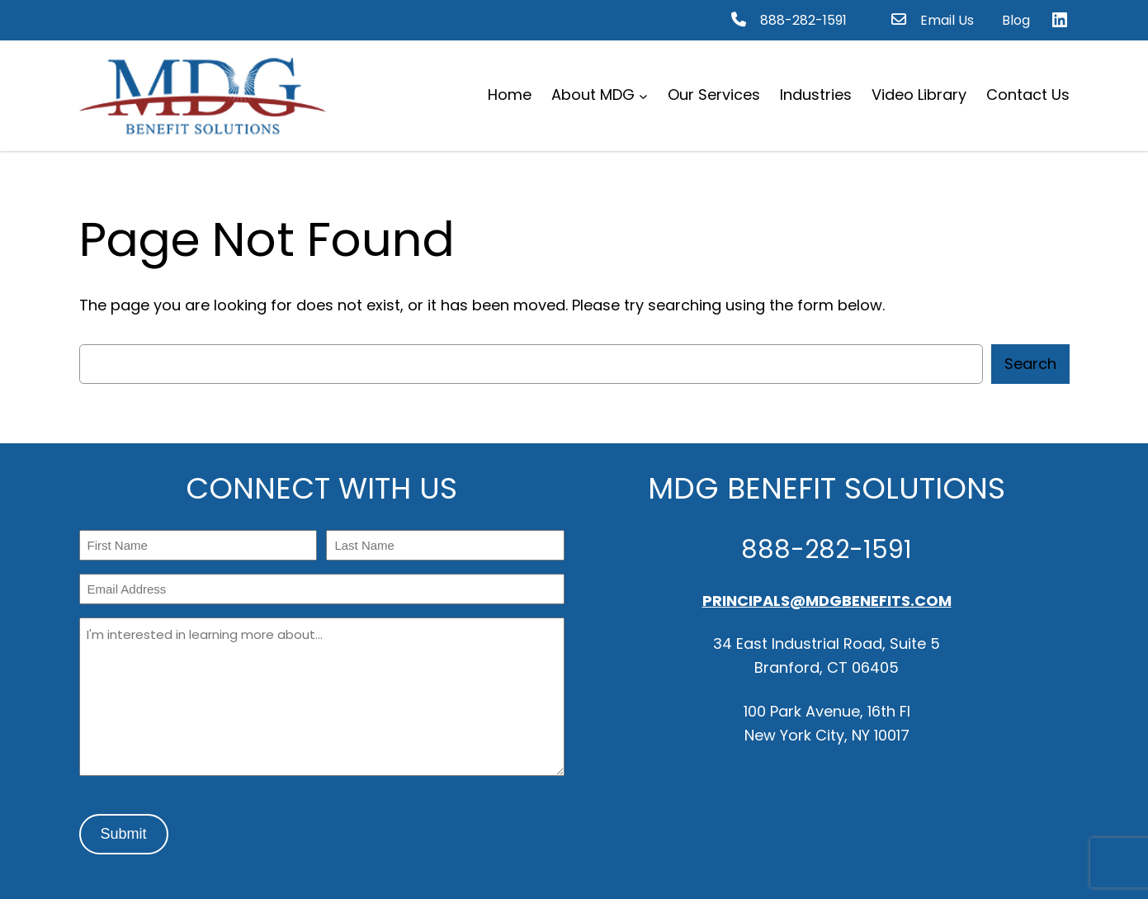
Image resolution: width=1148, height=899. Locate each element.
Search (1030, 363)
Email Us (947, 20)
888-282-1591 (803, 20)
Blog (1016, 20)
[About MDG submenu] (643, 95)
